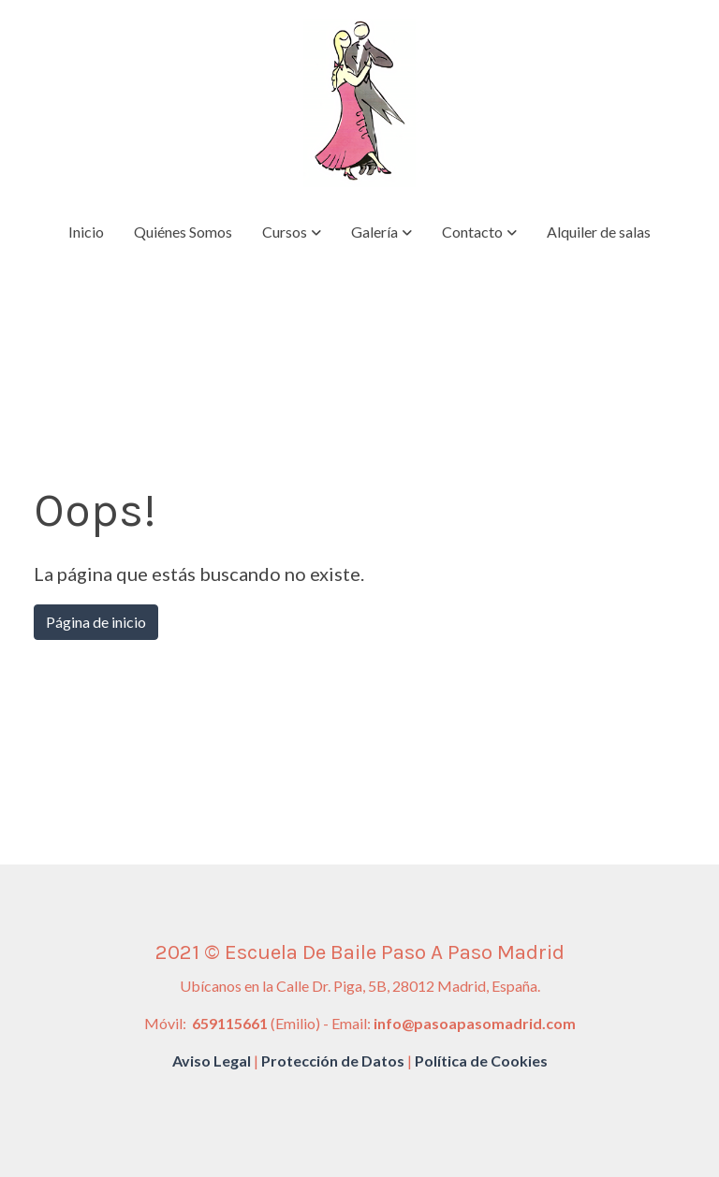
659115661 (228, 1023)
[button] (291, 232)
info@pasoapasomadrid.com (475, 1023)
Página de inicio (96, 622)
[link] (359, 103)
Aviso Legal (211, 1060)
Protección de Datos (332, 1060)
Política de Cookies (481, 1060)
